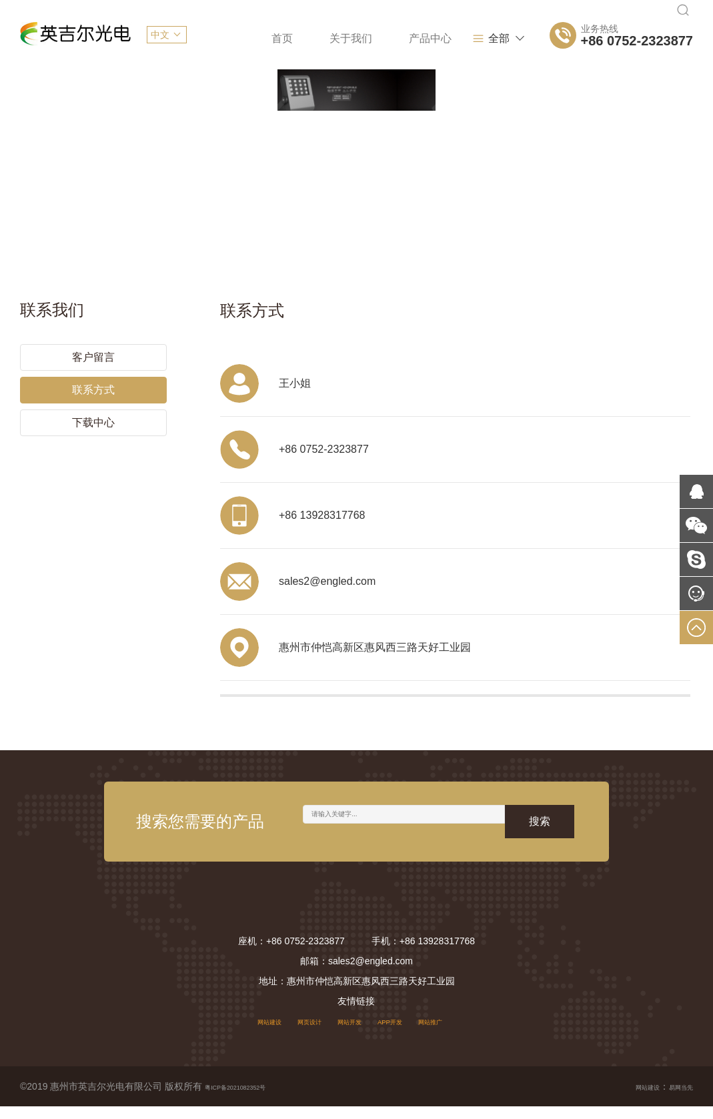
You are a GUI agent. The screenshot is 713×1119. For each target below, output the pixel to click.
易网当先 (674, 1099)
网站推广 (456, 1033)
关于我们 (282, 38)
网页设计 (296, 1033)
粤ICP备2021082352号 (252, 1099)
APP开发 (403, 1033)
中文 (160, 34)
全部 (502, 38)
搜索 (539, 834)
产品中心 (362, 38)
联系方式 (93, 380)
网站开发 (349, 1033)
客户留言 (93, 347)
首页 (214, 38)
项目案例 (441, 38)
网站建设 (243, 1033)
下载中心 (93, 413)
